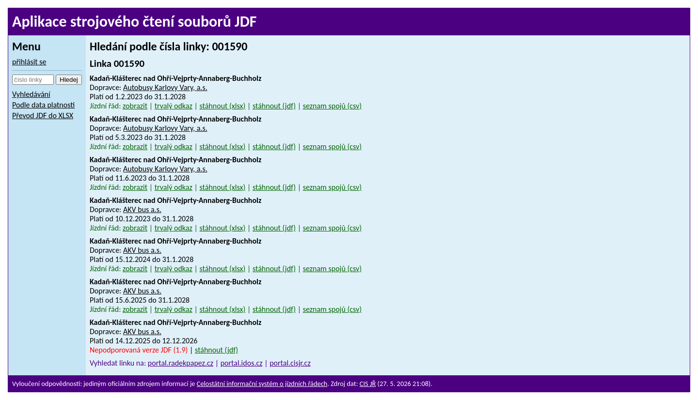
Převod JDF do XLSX (42, 115)
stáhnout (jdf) (274, 105)
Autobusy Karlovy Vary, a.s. (165, 87)
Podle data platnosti (43, 104)
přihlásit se (29, 61)
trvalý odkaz (173, 105)
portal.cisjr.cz (290, 363)
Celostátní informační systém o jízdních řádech (262, 383)
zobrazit (135, 105)
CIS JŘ (368, 383)
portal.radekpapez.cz (180, 363)
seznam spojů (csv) (332, 105)
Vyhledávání (31, 94)
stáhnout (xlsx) (222, 105)
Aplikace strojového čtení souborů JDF (134, 21)
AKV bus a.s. (142, 209)
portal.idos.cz (242, 363)
